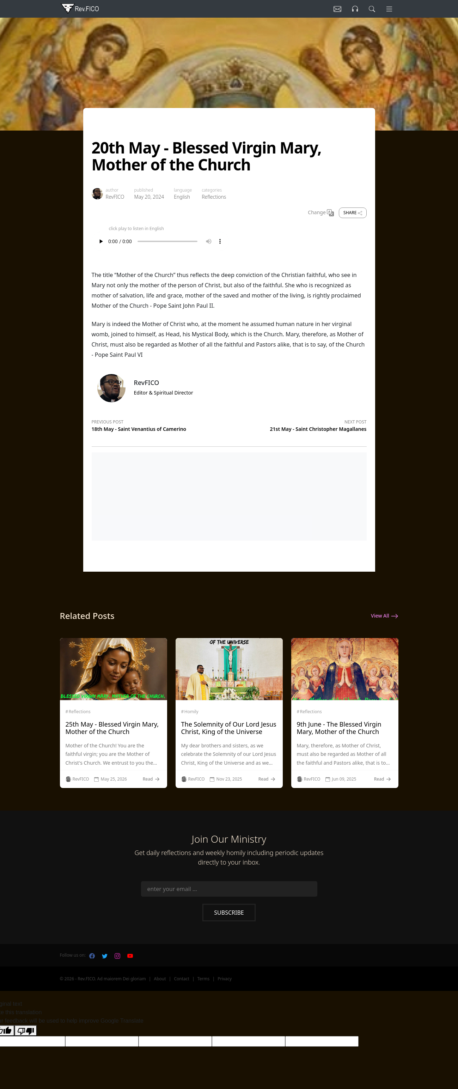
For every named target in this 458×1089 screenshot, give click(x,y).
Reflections (214, 196)
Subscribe (229, 912)
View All (384, 616)
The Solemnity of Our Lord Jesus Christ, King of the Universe (228, 728)
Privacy (225, 979)
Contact (181, 979)
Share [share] (352, 213)
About (160, 979)
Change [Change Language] (321, 212)
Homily (191, 712)
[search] (370, 9)
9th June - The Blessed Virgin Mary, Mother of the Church (339, 728)
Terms (203, 979)
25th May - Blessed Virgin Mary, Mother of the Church (112, 728)
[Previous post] (160, 424)
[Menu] (388, 9)
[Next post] (298, 424)
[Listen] (332, 9)
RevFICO (115, 196)
